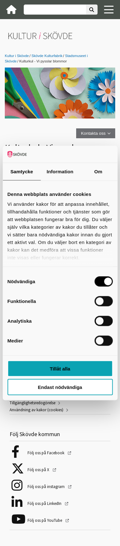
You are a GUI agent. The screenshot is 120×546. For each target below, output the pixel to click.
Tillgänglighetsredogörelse (32, 403)
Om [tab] (98, 171)
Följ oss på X (39, 469)
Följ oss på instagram (47, 486)
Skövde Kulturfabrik (46, 56)
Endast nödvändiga (60, 387)
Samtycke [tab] (21, 171)
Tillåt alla (60, 368)
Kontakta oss (93, 133)
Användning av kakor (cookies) (36, 410)
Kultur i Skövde (17, 56)
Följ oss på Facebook (46, 453)
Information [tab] (60, 171)
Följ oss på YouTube (45, 520)
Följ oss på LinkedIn (45, 503)
